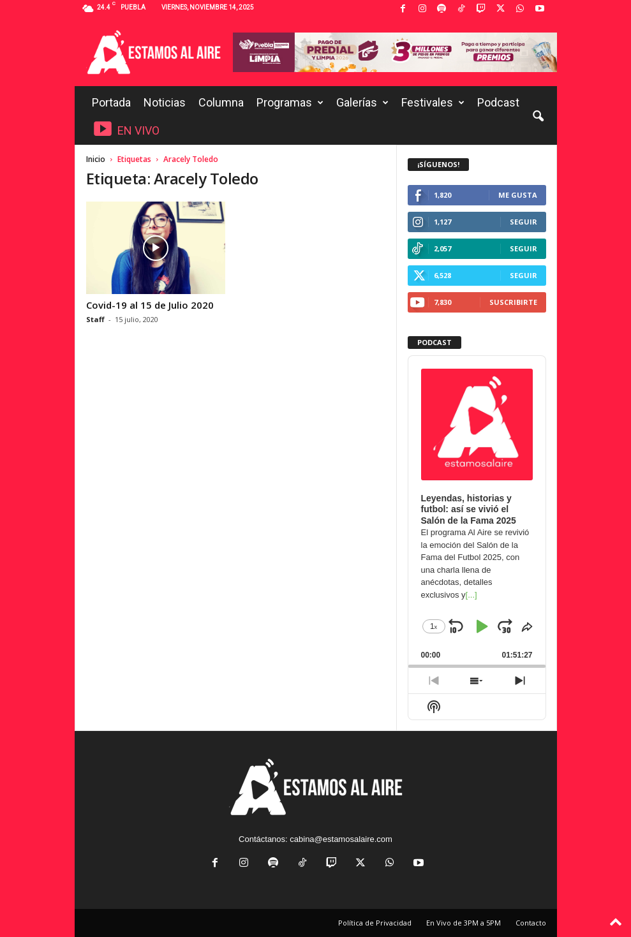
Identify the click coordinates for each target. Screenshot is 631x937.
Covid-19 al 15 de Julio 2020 (150, 305)
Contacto (531, 922)
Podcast (498, 102)
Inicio (95, 159)
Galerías (362, 103)
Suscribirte (513, 302)
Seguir (523, 221)
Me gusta (517, 195)
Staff (95, 319)
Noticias (165, 102)
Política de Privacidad (375, 922)
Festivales (432, 103)
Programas (289, 103)
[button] (538, 117)
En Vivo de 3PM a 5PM (463, 922)
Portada (111, 102)
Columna (221, 102)
